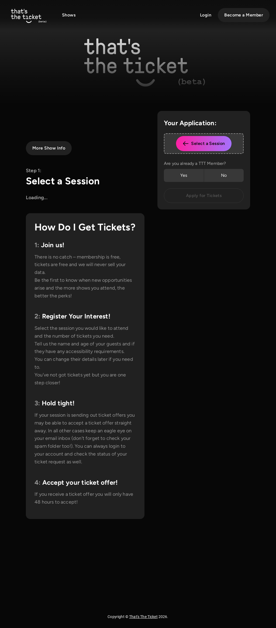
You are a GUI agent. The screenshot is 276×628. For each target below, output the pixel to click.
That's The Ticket (143, 617)
